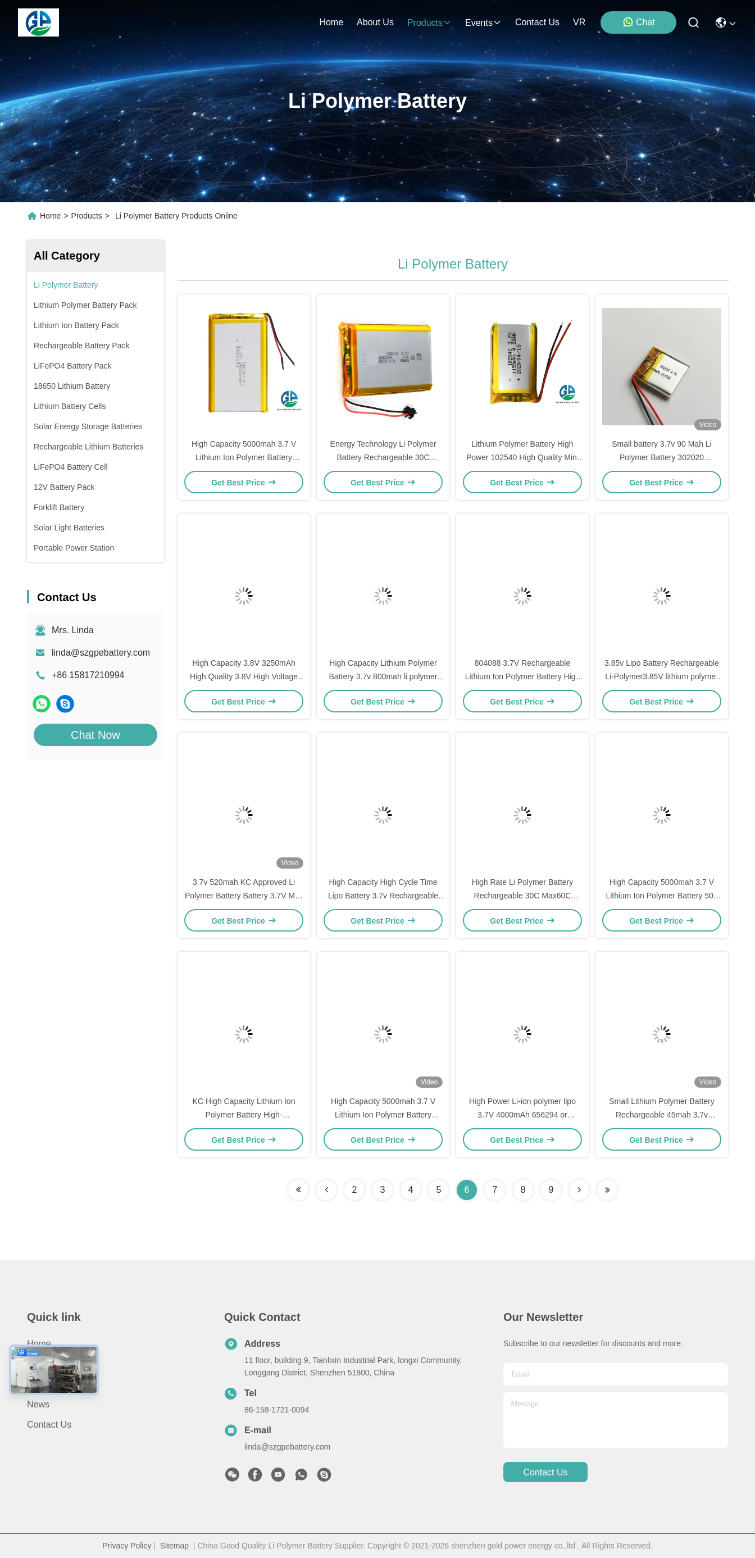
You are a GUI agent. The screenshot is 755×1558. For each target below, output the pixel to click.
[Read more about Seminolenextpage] (298, 1190)
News (38, 1404)
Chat (638, 22)
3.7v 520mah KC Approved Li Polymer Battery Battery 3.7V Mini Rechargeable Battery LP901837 (244, 896)
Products (86, 215)
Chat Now (95, 735)
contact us (537, 22)
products (429, 23)
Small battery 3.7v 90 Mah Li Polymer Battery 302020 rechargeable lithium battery (661, 457)
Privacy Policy (126, 1545)
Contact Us (49, 1424)
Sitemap (174, 1545)
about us (375, 22)
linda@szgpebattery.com (101, 652)
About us (45, 1384)
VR (579, 22)
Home (331, 22)
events (483, 23)
